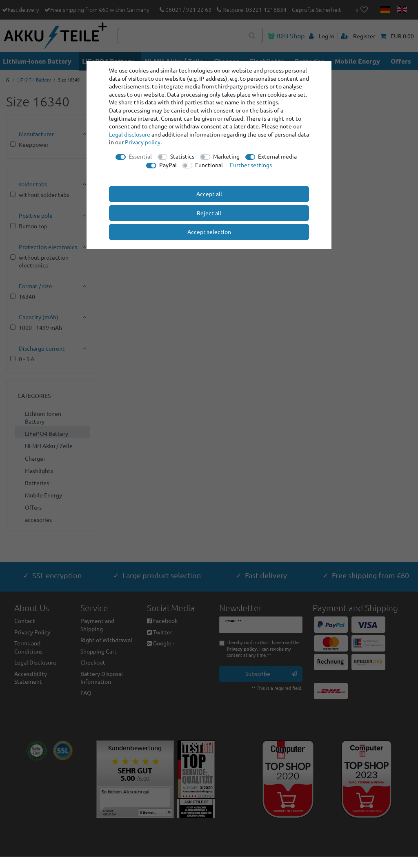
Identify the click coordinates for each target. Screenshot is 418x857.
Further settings (251, 164)
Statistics (182, 156)
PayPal (168, 164)
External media (277, 156)
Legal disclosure (129, 134)
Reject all (209, 212)
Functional (209, 164)
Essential (140, 156)
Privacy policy (142, 142)
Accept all (209, 193)
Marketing (226, 156)
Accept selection (209, 231)
